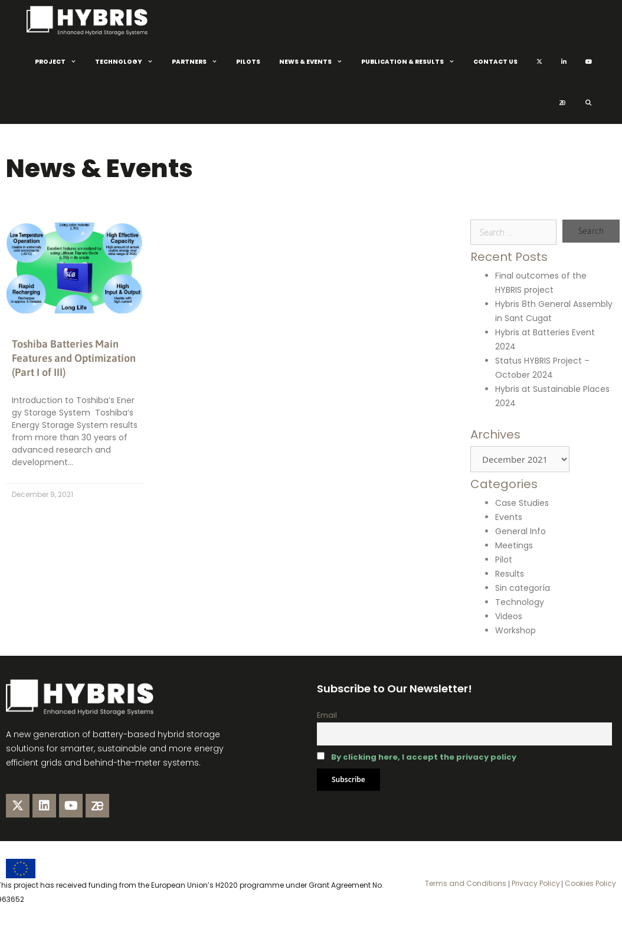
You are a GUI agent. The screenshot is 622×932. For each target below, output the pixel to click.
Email (327, 715)
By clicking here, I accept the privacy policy (423, 757)
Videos (508, 616)
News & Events (315, 62)
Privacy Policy (535, 883)
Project (60, 62)
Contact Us (495, 61)
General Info (520, 531)
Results (509, 574)
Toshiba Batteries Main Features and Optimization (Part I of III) (74, 358)
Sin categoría (522, 588)
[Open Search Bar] (588, 103)
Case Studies (522, 503)
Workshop (515, 630)
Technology (128, 62)
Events (508, 517)
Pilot (503, 559)
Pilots (248, 61)
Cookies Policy (589, 883)
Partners (199, 62)
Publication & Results (412, 62)
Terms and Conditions (465, 883)
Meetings (514, 545)
